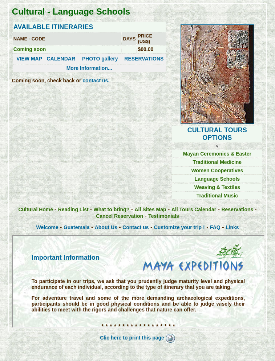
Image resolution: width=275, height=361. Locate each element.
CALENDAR (60, 59)
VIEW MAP (29, 59)
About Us (106, 227)
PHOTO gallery (100, 59)
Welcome (47, 227)
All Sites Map (150, 209)
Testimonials (163, 216)
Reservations (238, 209)
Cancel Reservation (119, 216)
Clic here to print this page (137, 338)
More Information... (89, 68)
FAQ (215, 227)
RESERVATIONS (143, 59)
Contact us (135, 227)
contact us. (95, 80)
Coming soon (29, 49)
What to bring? (111, 209)
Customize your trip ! (179, 227)
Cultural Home (36, 209)
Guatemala (77, 227)
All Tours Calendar (193, 209)
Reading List (74, 209)
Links (232, 227)
